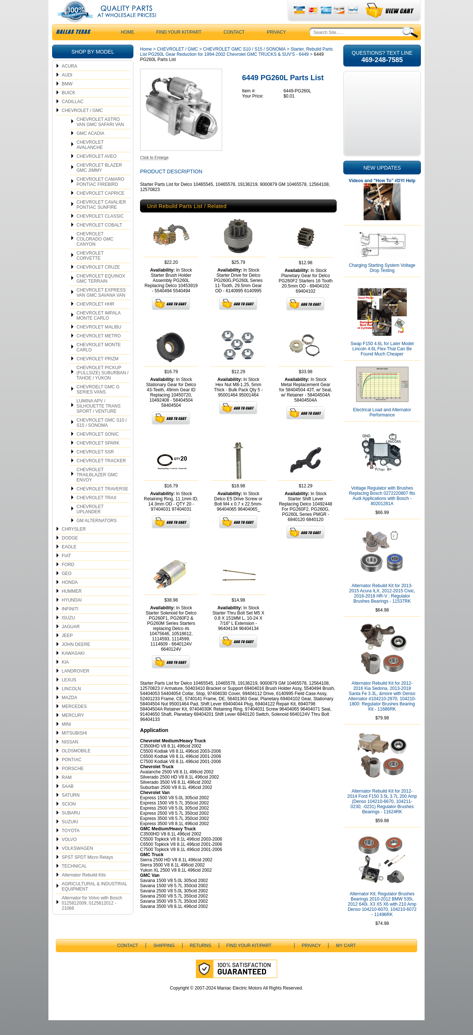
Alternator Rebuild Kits (84, 889)
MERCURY (73, 730)
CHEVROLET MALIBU (98, 341)
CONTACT (234, 47)
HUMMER (72, 606)
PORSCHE (73, 783)
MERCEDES (74, 721)
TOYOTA (70, 845)
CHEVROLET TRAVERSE (102, 503)
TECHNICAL (74, 881)
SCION (69, 818)
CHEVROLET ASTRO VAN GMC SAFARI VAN (100, 137)
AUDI (67, 89)
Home (146, 64)
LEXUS (69, 694)
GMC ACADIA (90, 148)
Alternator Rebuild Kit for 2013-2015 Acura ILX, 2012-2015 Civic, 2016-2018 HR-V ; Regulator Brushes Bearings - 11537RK (382, 608)
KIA (65, 677)
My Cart (346, 960)
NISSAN (70, 756)
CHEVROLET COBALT (99, 239)
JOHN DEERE (76, 659)
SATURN (70, 810)
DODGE (70, 552)
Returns (200, 960)
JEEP (67, 650)
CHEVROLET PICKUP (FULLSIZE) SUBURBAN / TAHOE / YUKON (102, 387)
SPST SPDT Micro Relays (87, 872)
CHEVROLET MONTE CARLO (98, 362)
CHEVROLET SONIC (97, 449)
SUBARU (71, 827)
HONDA (70, 597)
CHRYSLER (74, 544)
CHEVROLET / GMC (82, 125)
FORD (68, 579)
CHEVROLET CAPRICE (100, 208)
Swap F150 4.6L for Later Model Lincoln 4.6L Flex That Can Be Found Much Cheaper (382, 363)
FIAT (66, 570)
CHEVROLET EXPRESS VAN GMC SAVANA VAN (101, 307)
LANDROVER (75, 685)
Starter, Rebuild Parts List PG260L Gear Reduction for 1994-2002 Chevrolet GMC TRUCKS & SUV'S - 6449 (236, 66)
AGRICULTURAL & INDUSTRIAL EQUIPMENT (94, 901)
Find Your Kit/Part (178, 47)
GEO (67, 588)
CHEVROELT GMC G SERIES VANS (97, 404)
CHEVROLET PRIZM (97, 373)
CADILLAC (73, 116)
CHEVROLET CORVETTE (89, 270)
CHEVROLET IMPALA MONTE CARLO (98, 330)
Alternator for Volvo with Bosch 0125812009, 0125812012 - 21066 (92, 918)
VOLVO (69, 854)
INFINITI (70, 623)
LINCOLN (71, 703)
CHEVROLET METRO (98, 350)
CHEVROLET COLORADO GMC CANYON (94, 254)
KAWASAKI (73, 668)
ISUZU (68, 632)
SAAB (68, 801)
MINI (66, 739)
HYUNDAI (72, 614)
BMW (67, 98)
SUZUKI (70, 836)
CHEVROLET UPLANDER (89, 524)
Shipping (163, 960)
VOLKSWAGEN (77, 863)
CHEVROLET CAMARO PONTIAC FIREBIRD (100, 196)
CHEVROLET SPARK (97, 457)
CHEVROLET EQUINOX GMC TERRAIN (100, 293)
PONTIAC (71, 774)
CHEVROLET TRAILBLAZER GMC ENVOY (97, 489)
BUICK (68, 107)
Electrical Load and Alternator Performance (382, 427)
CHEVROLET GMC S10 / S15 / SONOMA (101, 437)
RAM (67, 792)
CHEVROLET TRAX (96, 512)
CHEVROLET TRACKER (101, 475)
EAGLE (69, 561)
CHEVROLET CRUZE (98, 282)
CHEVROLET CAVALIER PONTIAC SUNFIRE (101, 219)
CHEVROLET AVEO (96, 171)
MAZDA (69, 712)
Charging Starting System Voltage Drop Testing (382, 283)
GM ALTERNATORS (96, 535)
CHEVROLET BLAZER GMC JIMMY (99, 182)
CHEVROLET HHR (95, 318)
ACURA (69, 81)
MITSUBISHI (74, 747)
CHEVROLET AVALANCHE (89, 159)
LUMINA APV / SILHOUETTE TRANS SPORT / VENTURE (98, 421)
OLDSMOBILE (76, 765)
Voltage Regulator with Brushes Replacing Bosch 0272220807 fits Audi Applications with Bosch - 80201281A (382, 510)
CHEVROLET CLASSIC (100, 231)
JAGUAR (71, 641)
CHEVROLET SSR (95, 466)
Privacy (276, 47)
